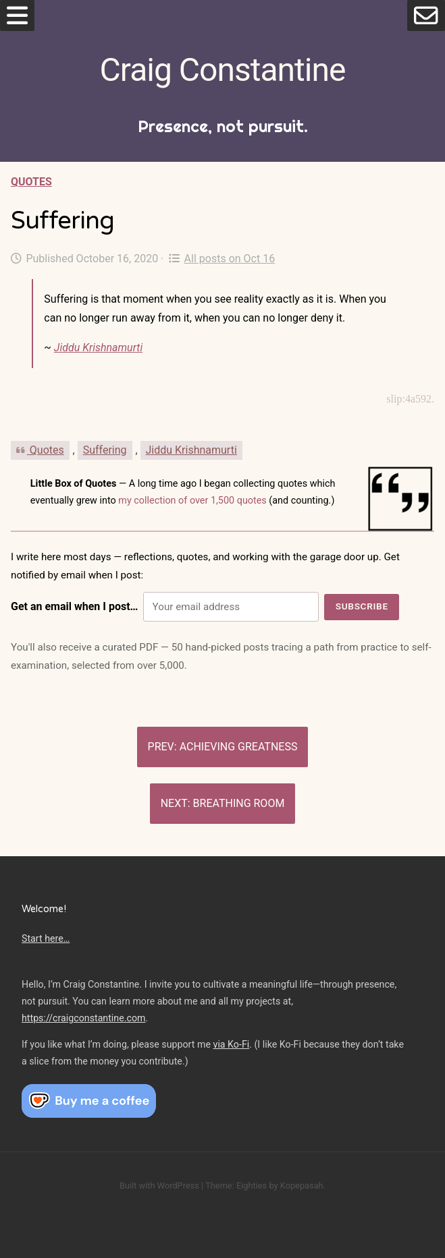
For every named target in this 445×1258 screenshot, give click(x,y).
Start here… (46, 938)
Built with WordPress (159, 1185)
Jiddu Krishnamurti (98, 347)
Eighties (251, 1185)
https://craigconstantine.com (84, 1018)
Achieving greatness (239, 746)
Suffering (105, 450)
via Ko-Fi (231, 1044)
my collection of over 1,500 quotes (192, 500)
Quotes (31, 181)
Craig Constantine (223, 70)
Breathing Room (239, 803)
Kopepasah (301, 1185)
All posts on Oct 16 (222, 258)
